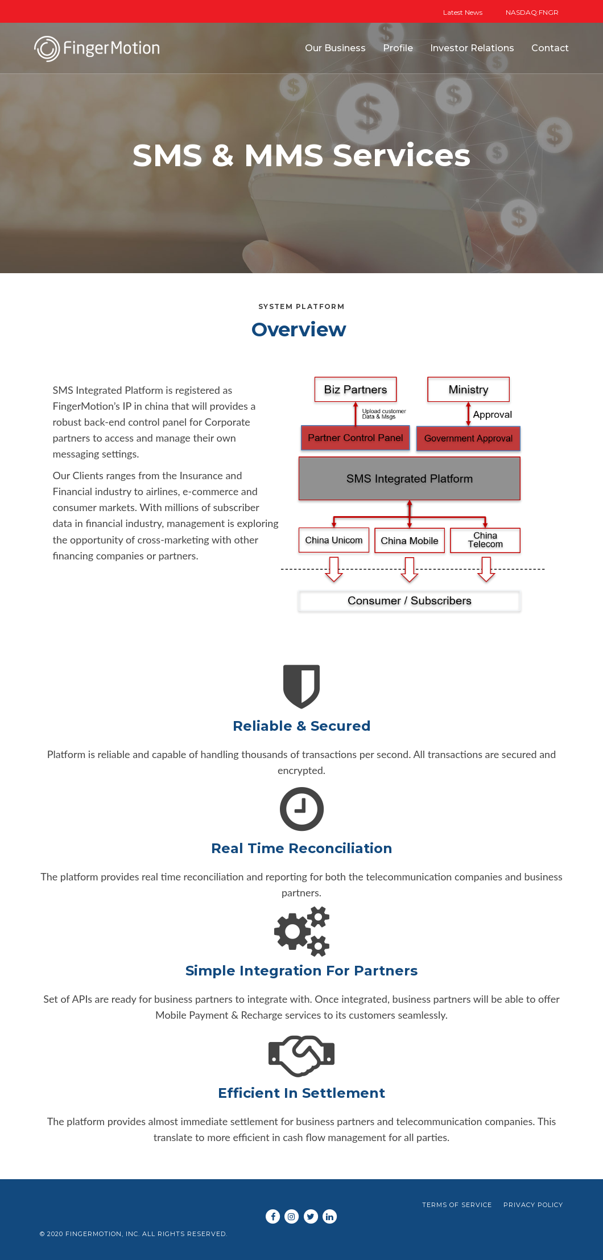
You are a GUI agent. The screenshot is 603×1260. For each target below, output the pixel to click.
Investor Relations (472, 48)
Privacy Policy (533, 1205)
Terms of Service (457, 1205)
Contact (550, 48)
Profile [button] (398, 48)
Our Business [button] (335, 48)
